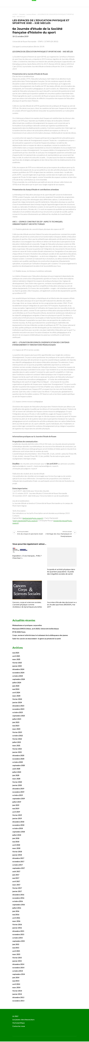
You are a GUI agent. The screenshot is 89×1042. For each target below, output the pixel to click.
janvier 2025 (17, 666)
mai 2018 (15, 842)
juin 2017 (15, 875)
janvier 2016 (17, 928)
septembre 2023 (18, 716)
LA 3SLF (15, 1016)
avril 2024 (16, 692)
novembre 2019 (18, 792)
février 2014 (17, 991)
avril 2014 (16, 984)
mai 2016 (15, 915)
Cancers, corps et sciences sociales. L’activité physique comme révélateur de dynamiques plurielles (27, 604)
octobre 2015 (17, 938)
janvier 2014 (17, 994)
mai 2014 (15, 981)
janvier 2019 (17, 818)
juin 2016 (15, 911)
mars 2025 (16, 659)
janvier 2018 (17, 855)
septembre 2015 (18, 941)
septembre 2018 (18, 832)
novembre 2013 (18, 1001)
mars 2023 (16, 729)
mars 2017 (16, 885)
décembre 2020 (18, 755)
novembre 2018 (18, 825)
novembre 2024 (18, 673)
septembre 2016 (18, 905)
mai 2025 (15, 653)
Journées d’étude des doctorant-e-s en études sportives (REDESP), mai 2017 (62, 604)
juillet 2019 (16, 802)
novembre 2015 (18, 934)
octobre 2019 (17, 795)
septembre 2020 (18, 765)
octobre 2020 (17, 762)
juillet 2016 (16, 908)
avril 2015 (16, 951)
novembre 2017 (18, 862)
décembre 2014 (18, 964)
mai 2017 (15, 878)
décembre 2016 (18, 895)
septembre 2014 (18, 974)
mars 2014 (16, 987)
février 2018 (17, 852)
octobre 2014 (17, 971)
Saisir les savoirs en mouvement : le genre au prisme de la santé (36, 639)
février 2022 (17, 739)
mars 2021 (16, 746)
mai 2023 (15, 726)
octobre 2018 (17, 828)
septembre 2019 (18, 799)
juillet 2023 (16, 719)
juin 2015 (15, 944)
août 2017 (16, 871)
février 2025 (17, 663)
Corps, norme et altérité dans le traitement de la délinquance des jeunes (40, 635)
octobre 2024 (17, 676)
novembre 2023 (18, 709)
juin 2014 (15, 978)
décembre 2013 (18, 997)
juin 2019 (15, 805)
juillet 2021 (16, 742)
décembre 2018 (18, 822)
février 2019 (17, 815)
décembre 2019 (18, 789)
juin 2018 (15, 838)
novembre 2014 (18, 968)
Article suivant (61, 534)
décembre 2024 (18, 669)
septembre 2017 (18, 868)
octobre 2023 (17, 712)
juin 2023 (15, 722)
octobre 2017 (17, 865)
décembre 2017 (18, 858)
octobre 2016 (17, 901)
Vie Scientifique (18, 1023)
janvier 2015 (17, 961)
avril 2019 (16, 812)
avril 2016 (16, 918)
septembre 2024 (18, 679)
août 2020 (16, 769)
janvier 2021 (17, 752)
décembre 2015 (18, 931)
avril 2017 (16, 881)
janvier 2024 (17, 702)
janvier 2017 (17, 891)
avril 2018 (16, 845)
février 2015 (17, 958)
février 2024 (17, 699)
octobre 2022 (17, 736)
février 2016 (17, 924)
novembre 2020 (18, 759)
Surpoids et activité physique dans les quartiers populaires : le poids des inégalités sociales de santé (61, 571)
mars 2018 (16, 848)
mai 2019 (15, 808)
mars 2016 (16, 921)
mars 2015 (16, 954)
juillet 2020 (16, 772)
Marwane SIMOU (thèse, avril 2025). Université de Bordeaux (35, 629)
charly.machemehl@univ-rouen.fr (25, 520)
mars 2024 (16, 696)
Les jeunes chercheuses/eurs (23, 1020)
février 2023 (17, 732)
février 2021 (17, 749)
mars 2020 (16, 779)
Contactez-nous (18, 1026)
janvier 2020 (17, 785)
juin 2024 (15, 686)
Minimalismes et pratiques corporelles (27, 625)
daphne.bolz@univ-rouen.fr (33, 518)
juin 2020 (15, 775)
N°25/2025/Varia (18, 632)
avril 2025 (16, 656)
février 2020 (17, 782)
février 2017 (17, 888)
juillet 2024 (16, 683)
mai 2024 (15, 689)
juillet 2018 (16, 835)
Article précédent (27, 533)
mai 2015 (15, 948)
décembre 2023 (18, 706)
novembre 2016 (18, 898)
